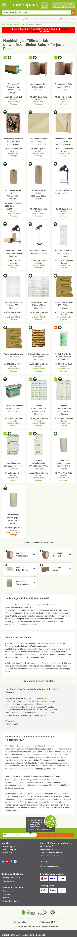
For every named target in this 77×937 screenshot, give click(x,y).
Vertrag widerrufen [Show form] (51, 866)
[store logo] (25, 5)
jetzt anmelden (55, 835)
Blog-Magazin (8, 891)
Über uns (6, 894)
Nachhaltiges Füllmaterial (34, 24)
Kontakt (44, 862)
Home (3, 24)
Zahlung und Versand (11, 878)
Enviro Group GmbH (11, 901)
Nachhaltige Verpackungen (15, 24)
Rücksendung (8, 881)
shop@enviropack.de (55, 855)
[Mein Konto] (56, 5)
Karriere (6, 898)
